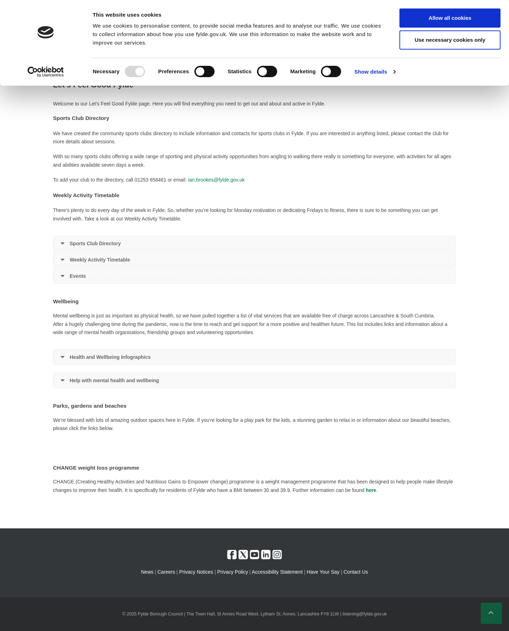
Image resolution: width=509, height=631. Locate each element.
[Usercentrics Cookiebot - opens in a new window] (46, 72)
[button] (491, 613)
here (371, 490)
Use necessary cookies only (450, 40)
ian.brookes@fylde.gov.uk (216, 180)
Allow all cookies (450, 18)
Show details (371, 72)
